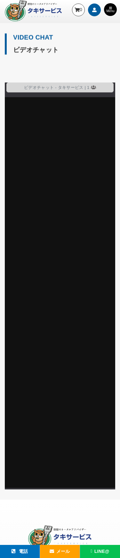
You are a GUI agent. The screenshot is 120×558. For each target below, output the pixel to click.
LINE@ (100, 551)
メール (60, 551)
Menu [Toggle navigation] (110, 9)
